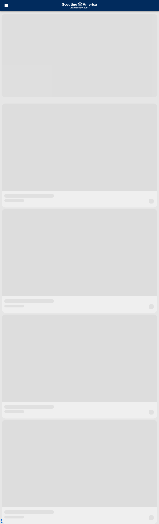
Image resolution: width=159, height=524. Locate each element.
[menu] (6, 5)
